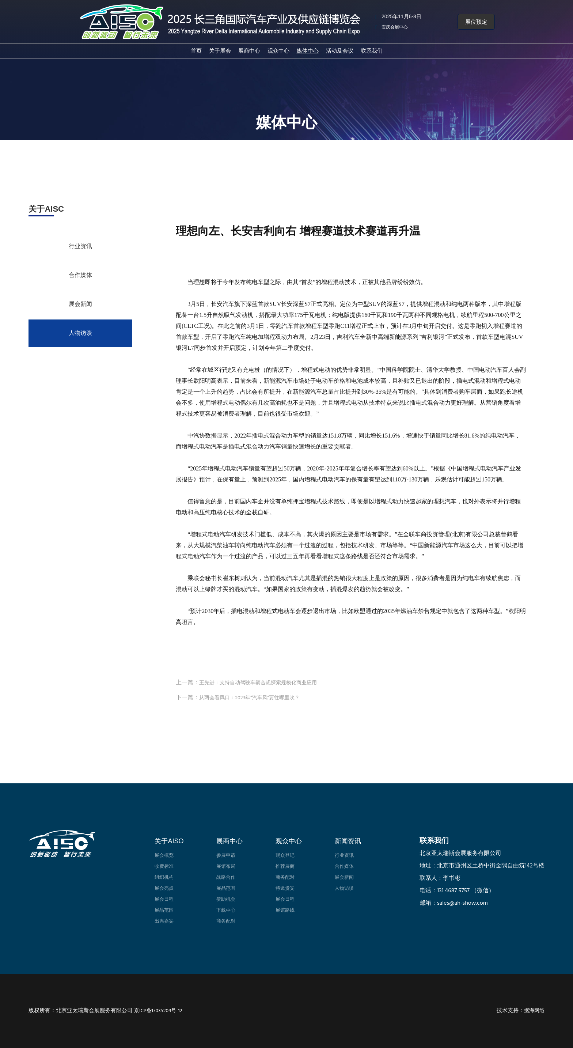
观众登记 (285, 855)
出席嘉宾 (164, 921)
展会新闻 (80, 304)
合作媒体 (80, 275)
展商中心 (249, 51)
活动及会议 (339, 51)
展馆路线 (285, 910)
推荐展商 (285, 866)
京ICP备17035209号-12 (158, 1011)
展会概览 (164, 855)
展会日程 (164, 899)
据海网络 (534, 1011)
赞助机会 (225, 899)
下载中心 (225, 910)
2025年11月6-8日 (401, 16)
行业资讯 (80, 246)
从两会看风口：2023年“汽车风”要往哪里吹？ (249, 698)
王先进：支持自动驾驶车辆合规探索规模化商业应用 (258, 683)
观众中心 (278, 51)
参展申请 (225, 855)
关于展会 (220, 51)
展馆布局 (225, 866)
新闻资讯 (348, 841)
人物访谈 (80, 333)
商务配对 (225, 921)
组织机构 (164, 877)
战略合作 (225, 877)
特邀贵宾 (285, 888)
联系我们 (372, 51)
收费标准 (164, 866)
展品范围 (164, 910)
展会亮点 (164, 888)
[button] (476, 22)
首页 (196, 51)
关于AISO (169, 841)
